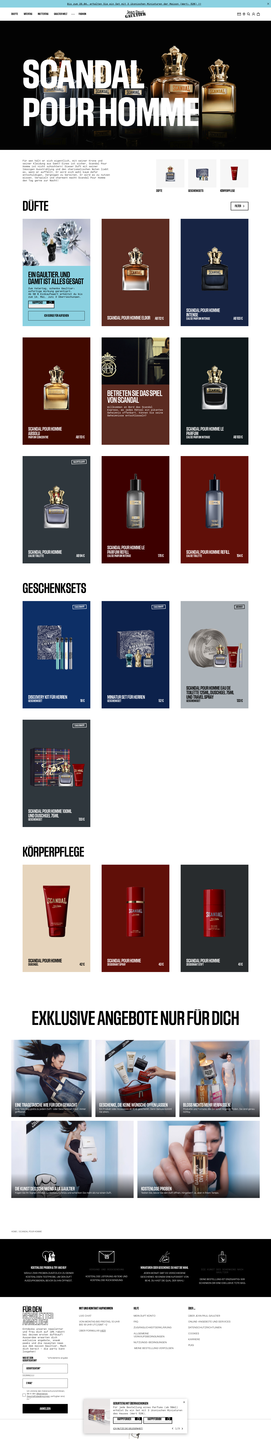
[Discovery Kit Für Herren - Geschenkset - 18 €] (56, 654)
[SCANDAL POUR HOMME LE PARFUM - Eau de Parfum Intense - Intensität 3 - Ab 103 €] (214, 391)
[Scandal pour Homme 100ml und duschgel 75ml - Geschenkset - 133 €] (56, 773)
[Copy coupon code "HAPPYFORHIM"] (157, 1420)
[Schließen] (268, 3)
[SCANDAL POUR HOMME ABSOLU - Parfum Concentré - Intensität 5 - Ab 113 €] (56, 391)
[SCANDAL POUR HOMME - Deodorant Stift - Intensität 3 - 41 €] (214, 918)
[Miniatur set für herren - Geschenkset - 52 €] (135, 654)
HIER (103, 1330)
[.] (253, 14)
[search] (248, 14)
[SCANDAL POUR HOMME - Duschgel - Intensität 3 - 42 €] (56, 918)
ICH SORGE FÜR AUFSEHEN (56, 315)
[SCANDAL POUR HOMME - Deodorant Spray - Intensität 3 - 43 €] (135, 918)
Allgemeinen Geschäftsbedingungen (38, 1395)
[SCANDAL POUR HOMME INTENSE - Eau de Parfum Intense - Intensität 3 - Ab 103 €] (214, 272)
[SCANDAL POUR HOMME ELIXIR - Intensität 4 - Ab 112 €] (135, 272)
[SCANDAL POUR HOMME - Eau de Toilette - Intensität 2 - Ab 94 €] (56, 509)
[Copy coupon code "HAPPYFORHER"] (127, 1420)
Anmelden (45, 1408)
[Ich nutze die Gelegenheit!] (128, 1428)
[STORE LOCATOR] (244, 14)
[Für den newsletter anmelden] (239, 14)
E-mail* (29, 1383)
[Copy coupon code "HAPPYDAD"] (41, 304)
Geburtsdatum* (33, 1368)
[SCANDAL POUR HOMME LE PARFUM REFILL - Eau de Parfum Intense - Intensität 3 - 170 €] (135, 509)
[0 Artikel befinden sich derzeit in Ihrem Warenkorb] (258, 14)
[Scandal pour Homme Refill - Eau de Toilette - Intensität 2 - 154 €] (214, 509)
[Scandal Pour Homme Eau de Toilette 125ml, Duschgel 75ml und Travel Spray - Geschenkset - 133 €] (214, 654)
